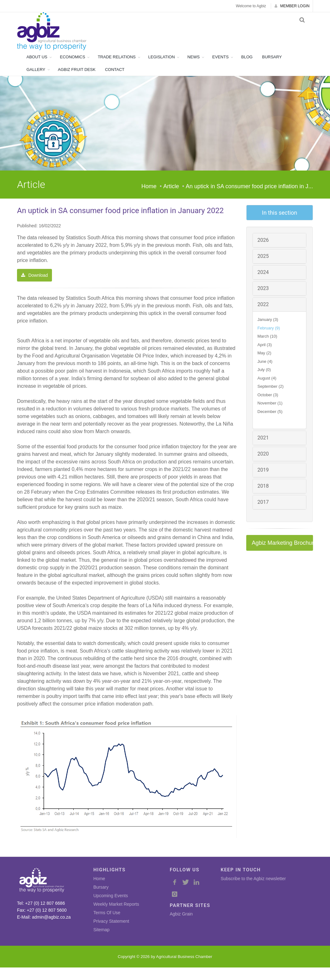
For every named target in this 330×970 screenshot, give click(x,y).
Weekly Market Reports (116, 906)
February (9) (269, 330)
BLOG (247, 59)
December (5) (270, 414)
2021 (263, 440)
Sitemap (102, 932)
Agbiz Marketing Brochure (282, 545)
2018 (263, 488)
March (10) (267, 338)
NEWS (193, 59)
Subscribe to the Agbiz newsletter (253, 881)
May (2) (264, 355)
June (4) (265, 364)
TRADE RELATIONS (116, 59)
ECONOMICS (72, 59)
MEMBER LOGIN (292, 6)
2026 (263, 243)
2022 (263, 307)
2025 (263, 259)
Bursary (101, 889)
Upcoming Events (111, 898)
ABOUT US (36, 59)
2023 (263, 291)
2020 (263, 456)
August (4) (267, 380)
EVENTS (220, 59)
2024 (263, 275)
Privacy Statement (111, 923)
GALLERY (35, 72)
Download (34, 277)
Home (148, 189)
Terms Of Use (107, 915)
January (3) (268, 322)
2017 (263, 505)
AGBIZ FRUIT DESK (77, 72)
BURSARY (272, 59)
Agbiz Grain (181, 916)
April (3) (265, 347)
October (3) (268, 397)
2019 (263, 472)
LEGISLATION (161, 59)
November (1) (270, 405)
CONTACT (114, 72)
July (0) (264, 372)
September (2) (271, 388)
